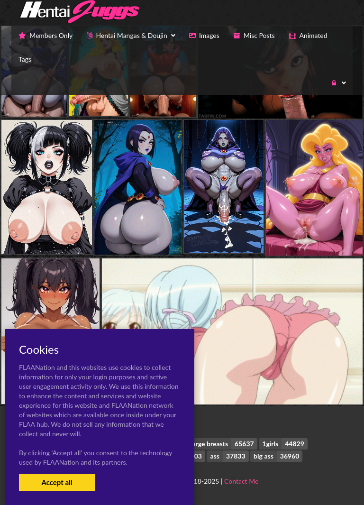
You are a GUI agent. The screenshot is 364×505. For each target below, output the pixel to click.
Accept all (56, 482)
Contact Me (241, 481)
